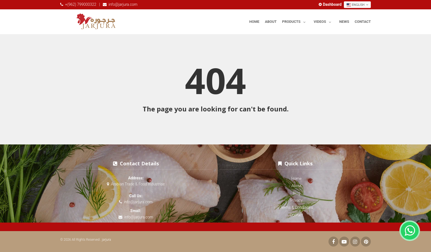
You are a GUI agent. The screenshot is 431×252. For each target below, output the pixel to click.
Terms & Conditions (296, 207)
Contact (363, 22)
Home (254, 22)
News (344, 22)
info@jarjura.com (123, 4)
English (357, 4)
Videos (324, 21)
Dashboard (330, 4)
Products (295, 21)
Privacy (296, 200)
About (271, 22)
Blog (296, 193)
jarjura (106, 240)
